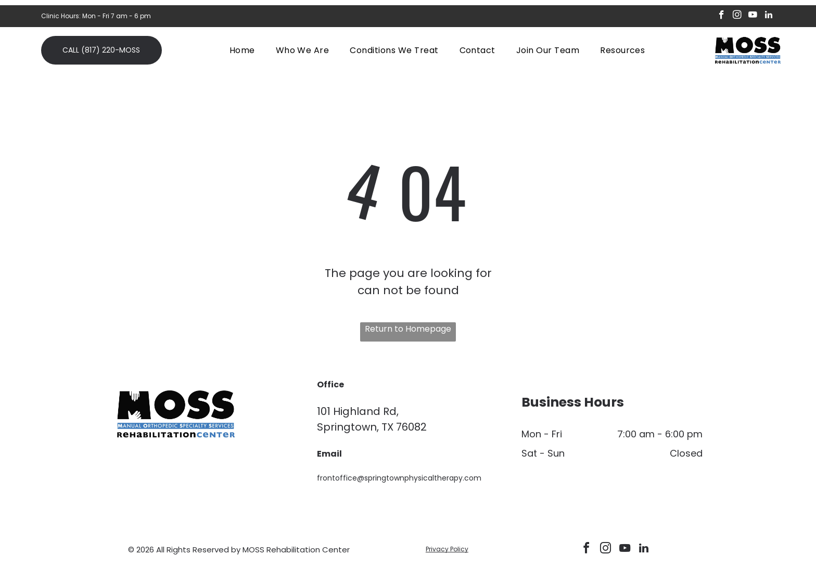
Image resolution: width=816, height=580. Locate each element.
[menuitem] (242, 50)
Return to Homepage (408, 329)
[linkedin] (768, 16)
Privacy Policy (447, 549)
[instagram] (737, 16)
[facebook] (721, 16)
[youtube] (752, 16)
